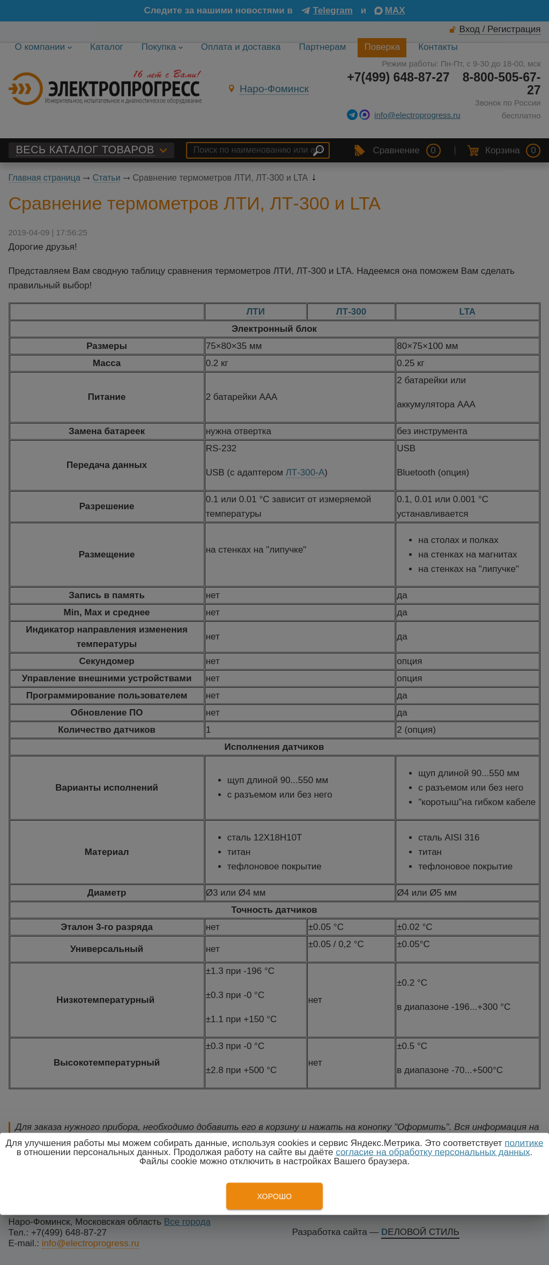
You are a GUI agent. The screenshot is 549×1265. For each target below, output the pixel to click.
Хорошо (274, 1196)
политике (524, 1143)
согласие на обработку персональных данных (433, 1152)
